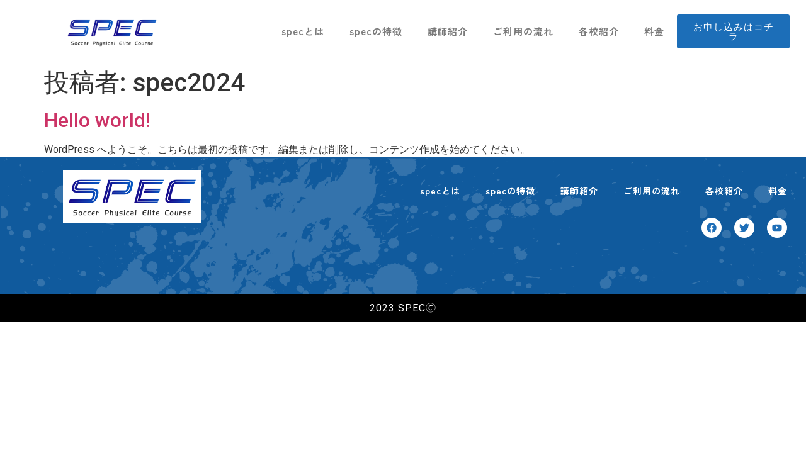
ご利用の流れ (523, 31)
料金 (654, 31)
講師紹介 (448, 31)
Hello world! (97, 120)
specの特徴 (375, 31)
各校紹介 (599, 31)
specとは (302, 31)
